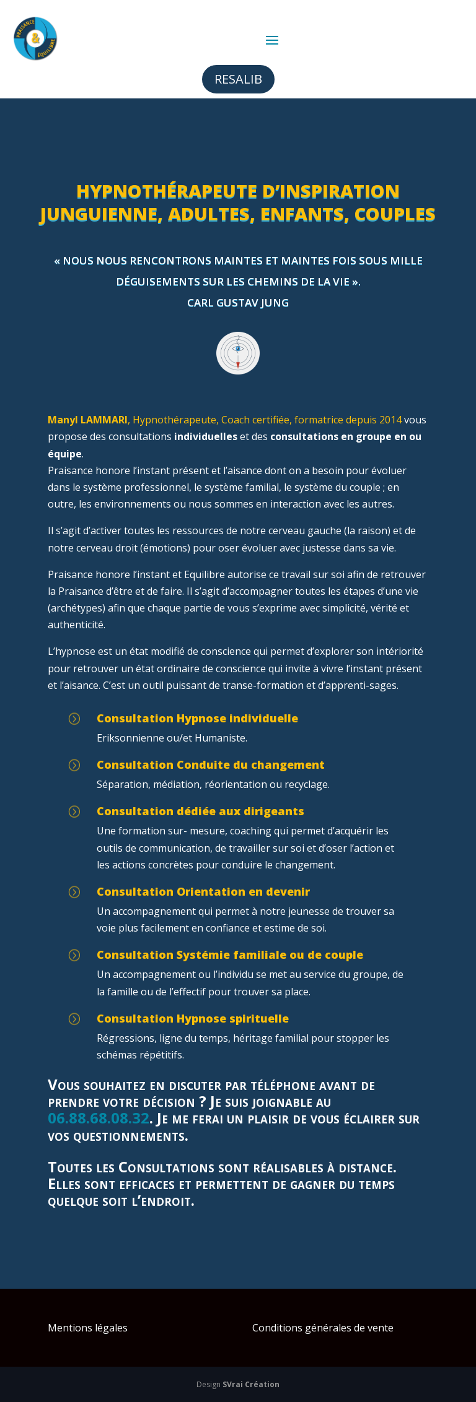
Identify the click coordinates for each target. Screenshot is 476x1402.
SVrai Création (251, 1384)
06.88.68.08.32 (98, 1117)
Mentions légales (88, 1328)
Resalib (238, 79)
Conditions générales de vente (323, 1328)
